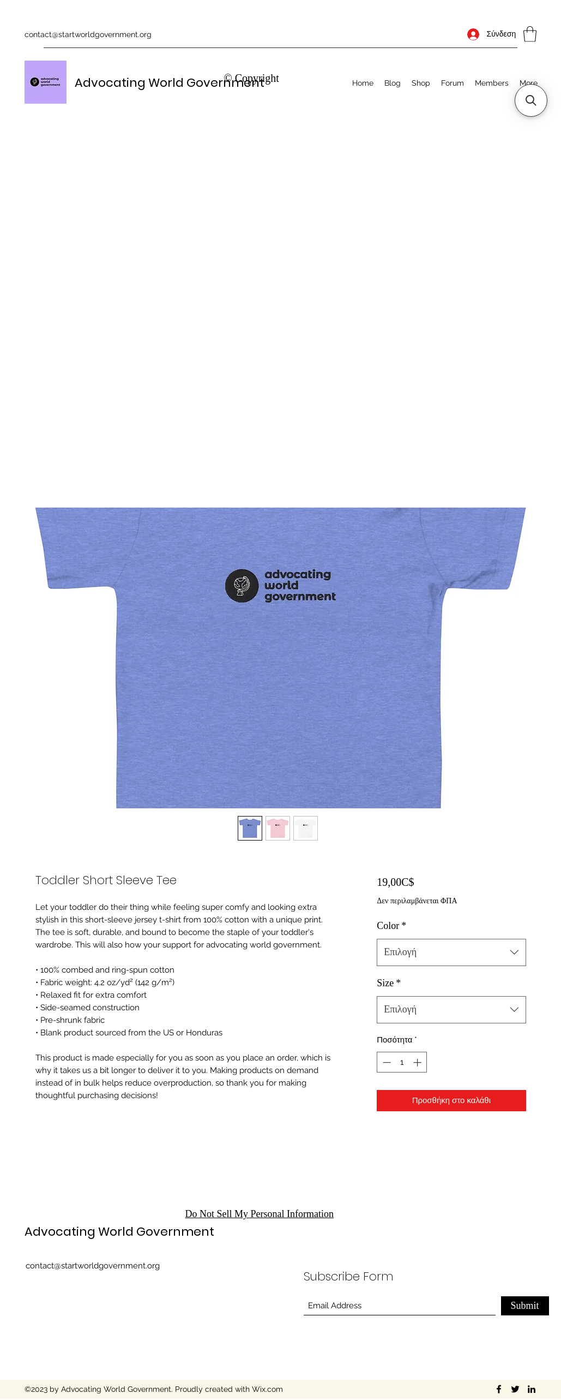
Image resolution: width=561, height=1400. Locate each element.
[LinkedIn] (531, 1389)
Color (391, 925)
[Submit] (525, 1305)
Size (389, 983)
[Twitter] (515, 1389)
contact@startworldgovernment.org (88, 34)
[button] (529, 34)
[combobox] (451, 952)
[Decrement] (385, 1062)
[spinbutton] (402, 1062)
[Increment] (418, 1062)
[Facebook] (498, 1389)
